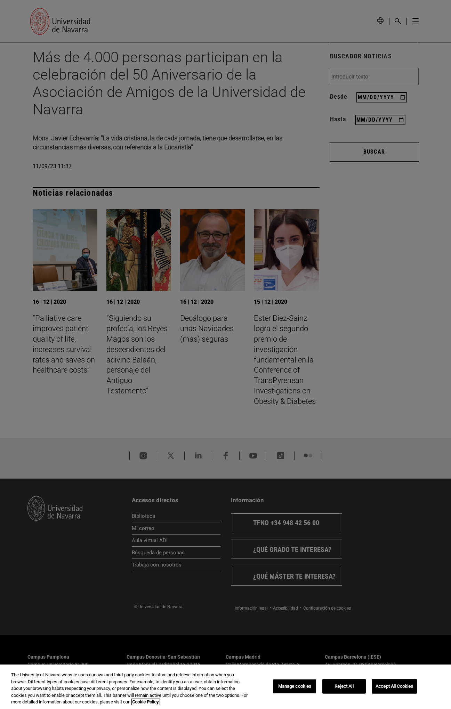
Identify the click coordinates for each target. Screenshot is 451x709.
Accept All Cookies (394, 686)
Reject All (344, 686)
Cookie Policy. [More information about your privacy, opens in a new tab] (145, 701)
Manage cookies (295, 686)
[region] (225, 687)
